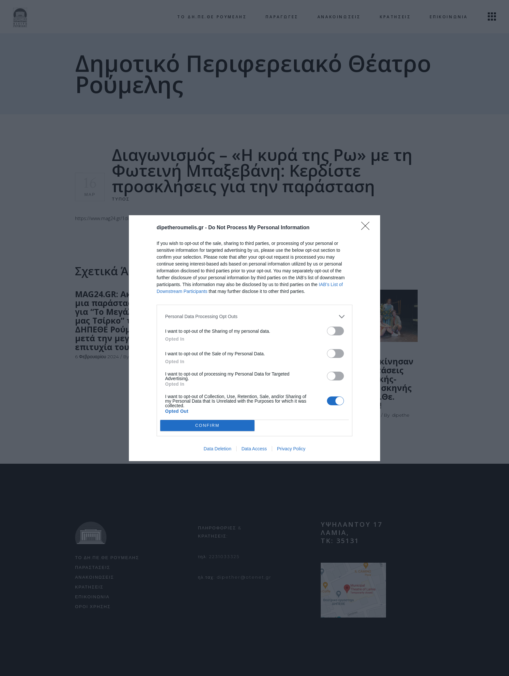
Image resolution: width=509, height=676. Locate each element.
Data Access (254, 448)
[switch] (335, 331)
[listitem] (254, 316)
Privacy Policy (291, 448)
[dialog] (254, 338)
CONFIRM (207, 425)
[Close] (367, 228)
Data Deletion (217, 448)
